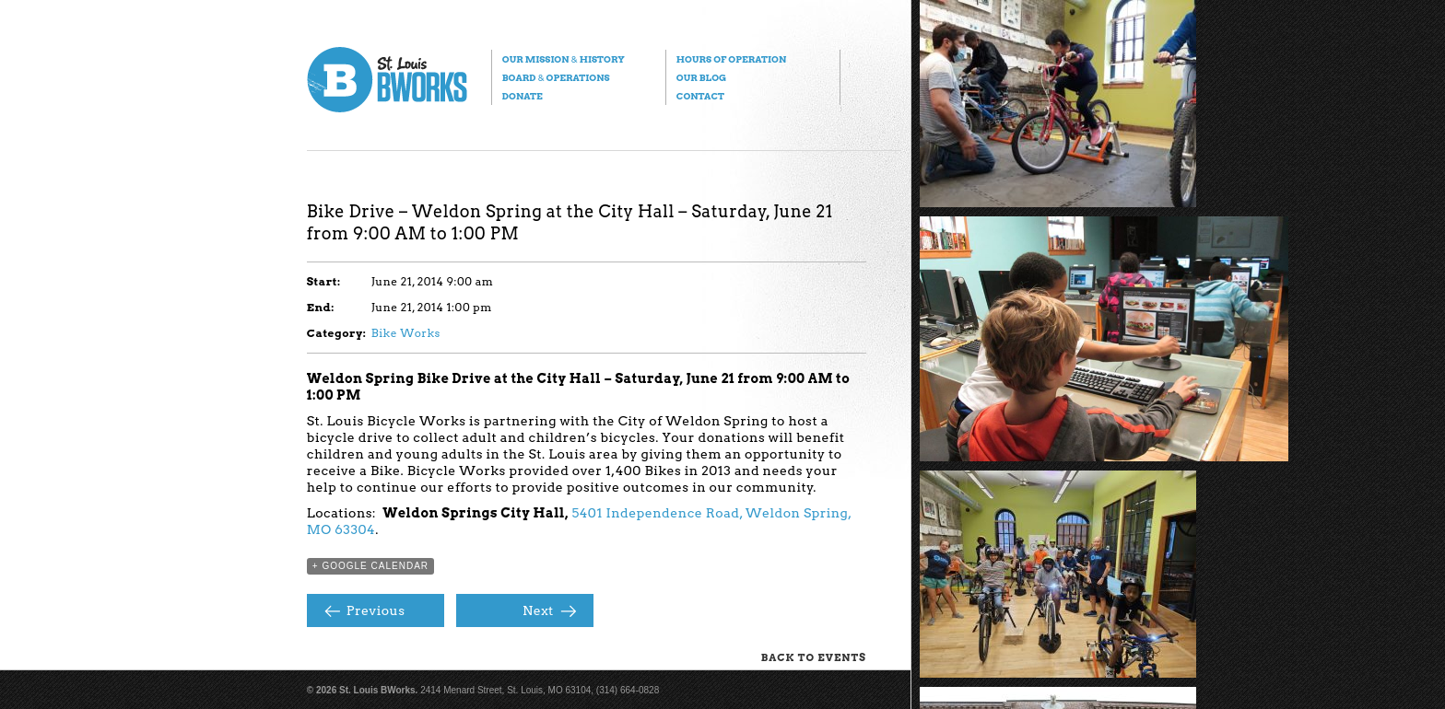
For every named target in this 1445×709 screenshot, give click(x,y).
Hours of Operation (731, 58)
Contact (700, 95)
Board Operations (556, 77)
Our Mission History (563, 58)
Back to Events (813, 657)
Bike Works (406, 333)
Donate (522, 95)
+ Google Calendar (370, 566)
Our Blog (701, 77)
